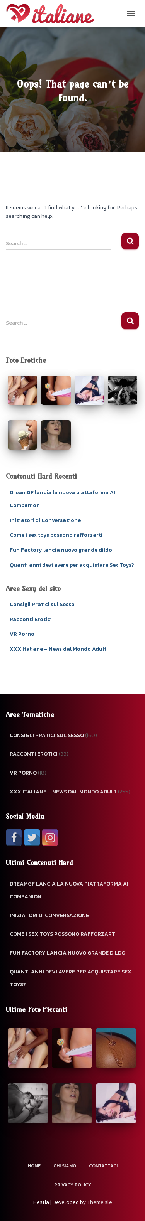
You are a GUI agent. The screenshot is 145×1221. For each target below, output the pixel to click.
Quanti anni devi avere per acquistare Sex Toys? (72, 565)
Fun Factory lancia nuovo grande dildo (61, 550)
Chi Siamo (64, 1165)
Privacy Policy (72, 1184)
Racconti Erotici (31, 619)
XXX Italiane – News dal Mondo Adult (58, 649)
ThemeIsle (99, 1202)
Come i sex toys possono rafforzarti (56, 535)
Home (34, 1165)
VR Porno (22, 634)
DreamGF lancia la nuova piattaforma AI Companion (69, 890)
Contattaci (103, 1165)
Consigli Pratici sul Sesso (42, 604)
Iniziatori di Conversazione (45, 520)
